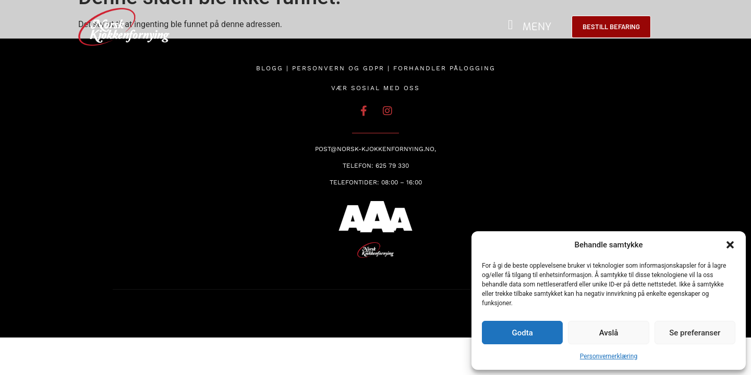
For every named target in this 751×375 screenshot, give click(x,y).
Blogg (269, 68)
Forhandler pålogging (444, 68)
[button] (730, 245)
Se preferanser (694, 333)
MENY (537, 27)
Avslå (609, 333)
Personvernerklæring (608, 356)
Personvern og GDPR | (342, 68)
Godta (522, 333)
